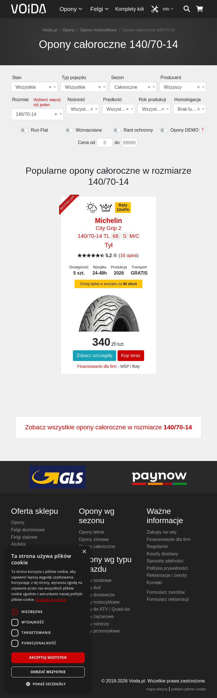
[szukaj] (187, 9)
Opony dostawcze (97, 594)
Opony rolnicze (94, 623)
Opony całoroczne (97, 546)
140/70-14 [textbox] (36, 114)
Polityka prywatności (167, 568)
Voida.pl (49, 30)
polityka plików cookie (188, 689)
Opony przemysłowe (99, 631)
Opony (71, 9)
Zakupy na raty (162, 532)
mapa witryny (157, 689)
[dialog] (48, 619)
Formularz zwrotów (166, 592)
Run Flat (39, 130)
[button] (48, 684)
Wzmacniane (89, 130)
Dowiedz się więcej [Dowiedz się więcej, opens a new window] (51, 599)
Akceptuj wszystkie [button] (48, 657)
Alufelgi (18, 544)
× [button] (84, 552)
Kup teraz (130, 355)
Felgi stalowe (24, 537)
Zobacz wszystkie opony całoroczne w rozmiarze (108, 427)
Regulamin (157, 546)
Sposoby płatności (165, 560)
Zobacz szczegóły (94, 355)
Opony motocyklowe (98, 30)
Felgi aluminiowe (28, 529)
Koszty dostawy (162, 553)
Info (168, 9)
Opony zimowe (94, 539)
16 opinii (128, 255)
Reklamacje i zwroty (167, 575)
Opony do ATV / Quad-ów (104, 609)
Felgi (99, 9)
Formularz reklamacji (167, 599)
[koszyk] (199, 9)
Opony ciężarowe (96, 616)
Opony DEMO (184, 130)
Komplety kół (129, 9)
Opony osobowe (95, 580)
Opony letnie (91, 532)
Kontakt (154, 582)
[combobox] (34, 87)
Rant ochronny (138, 130)
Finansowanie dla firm (97, 366)
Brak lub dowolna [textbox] (189, 109)
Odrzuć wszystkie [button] (48, 671)
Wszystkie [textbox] (33, 87)
